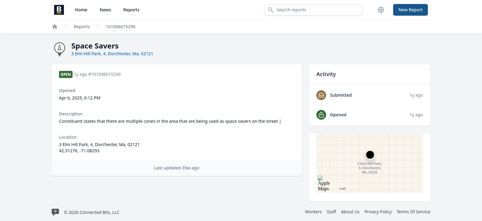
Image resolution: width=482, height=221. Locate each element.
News (105, 10)
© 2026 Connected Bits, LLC (92, 212)
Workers (313, 212)
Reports (131, 10)
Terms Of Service (413, 212)
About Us (350, 212)
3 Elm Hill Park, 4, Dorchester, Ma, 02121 (112, 53)
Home (81, 10)
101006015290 (120, 26)
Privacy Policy (378, 212)
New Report (410, 10)
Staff (331, 212)
